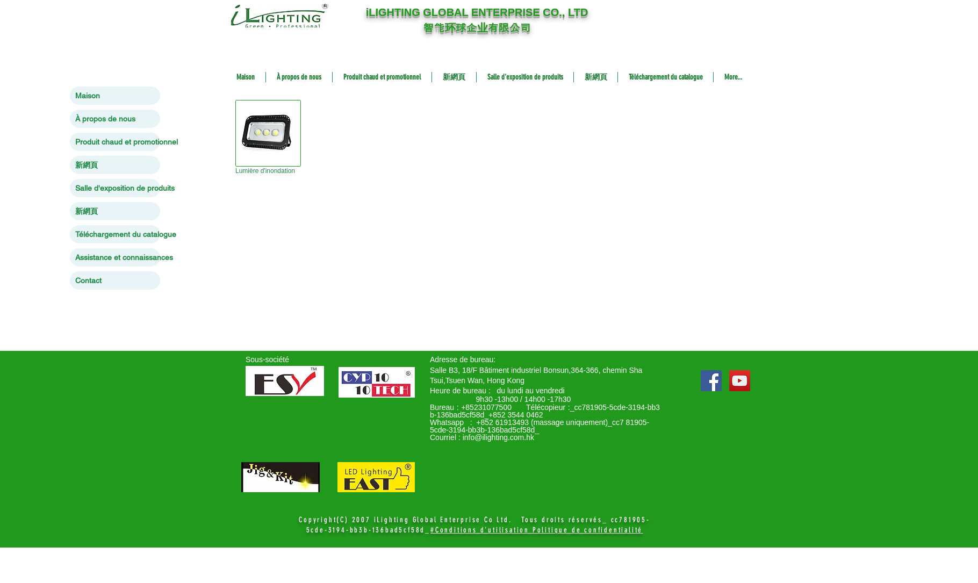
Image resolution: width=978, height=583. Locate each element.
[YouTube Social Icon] (739, 380)
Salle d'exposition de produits (117, 188)
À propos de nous (105, 118)
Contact (88, 280)
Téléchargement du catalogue (117, 234)
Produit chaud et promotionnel (117, 142)
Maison (87, 95)
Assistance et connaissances (117, 257)
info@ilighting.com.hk (498, 437)
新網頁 (86, 165)
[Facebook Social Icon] (711, 380)
